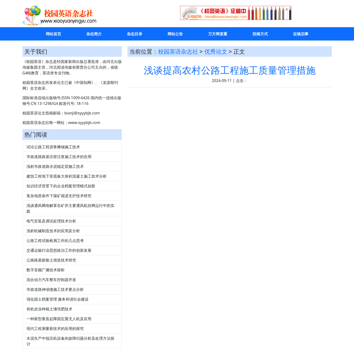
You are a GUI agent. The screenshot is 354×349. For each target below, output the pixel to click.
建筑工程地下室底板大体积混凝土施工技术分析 (66, 176)
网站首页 (53, 33)
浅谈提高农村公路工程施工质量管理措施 (230, 70)
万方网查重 (217, 33)
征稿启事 (300, 33)
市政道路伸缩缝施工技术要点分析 (55, 289)
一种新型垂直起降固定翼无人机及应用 (58, 318)
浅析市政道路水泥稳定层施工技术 (55, 166)
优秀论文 (215, 51)
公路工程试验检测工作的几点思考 (55, 240)
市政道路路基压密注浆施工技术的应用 (58, 156)
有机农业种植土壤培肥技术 (49, 309)
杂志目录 (134, 33)
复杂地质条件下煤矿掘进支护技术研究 (58, 195)
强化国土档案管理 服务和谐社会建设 (57, 299)
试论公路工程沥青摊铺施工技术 (53, 146)
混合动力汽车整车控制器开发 (51, 279)
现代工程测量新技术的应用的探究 (55, 328)
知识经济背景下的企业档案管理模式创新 (60, 186)
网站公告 (175, 33)
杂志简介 (94, 33)
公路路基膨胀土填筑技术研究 (51, 260)
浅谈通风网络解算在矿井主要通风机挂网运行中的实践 (70, 208)
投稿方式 (260, 33)
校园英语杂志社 (178, 51)
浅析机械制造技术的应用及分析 (53, 230)
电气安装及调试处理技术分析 (51, 221)
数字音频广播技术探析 (45, 269)
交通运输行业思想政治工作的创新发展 (58, 250)
